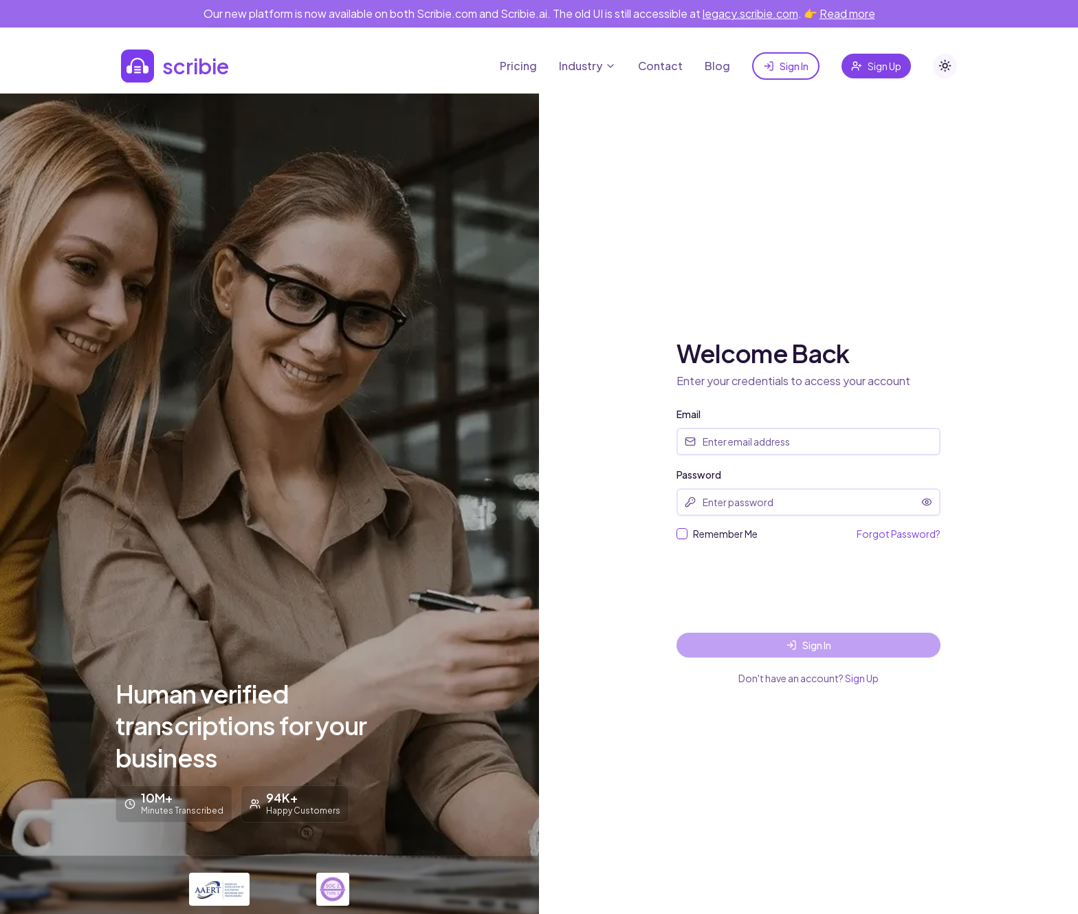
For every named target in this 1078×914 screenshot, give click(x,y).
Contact (660, 65)
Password (698, 474)
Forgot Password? (898, 533)
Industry (587, 65)
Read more (847, 13)
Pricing (518, 65)
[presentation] (781, 586)
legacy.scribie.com (750, 13)
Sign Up (876, 66)
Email (688, 414)
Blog (717, 65)
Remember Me (725, 533)
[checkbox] (682, 533)
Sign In (785, 66)
